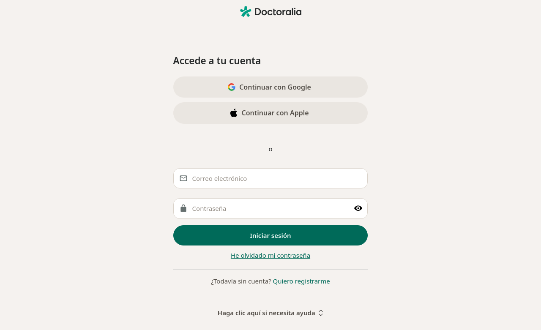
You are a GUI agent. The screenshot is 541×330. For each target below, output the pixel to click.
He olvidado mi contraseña (270, 255)
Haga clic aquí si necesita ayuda (270, 312)
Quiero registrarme (301, 281)
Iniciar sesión (270, 235)
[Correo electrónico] (270, 178)
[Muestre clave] (358, 208)
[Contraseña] (270, 208)
